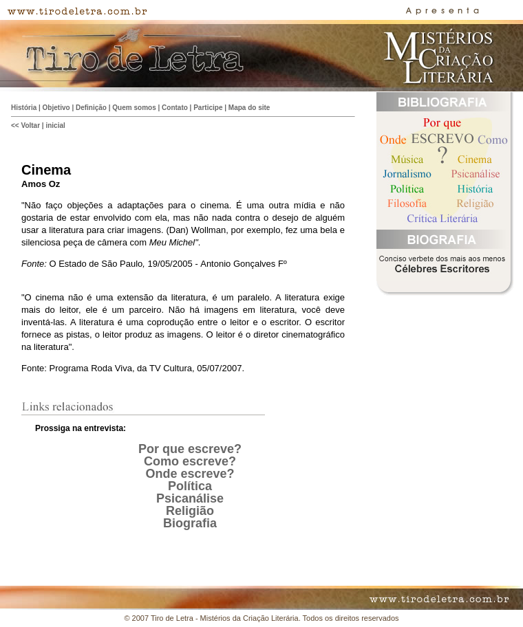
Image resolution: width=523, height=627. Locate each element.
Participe (207, 107)
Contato (175, 107)
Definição (91, 107)
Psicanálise (190, 498)
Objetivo (56, 107)
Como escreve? (190, 461)
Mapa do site (249, 107)
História (23, 107)
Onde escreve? (189, 474)
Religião (190, 511)
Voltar (30, 125)
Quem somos (134, 107)
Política (190, 486)
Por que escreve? (190, 449)
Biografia (190, 523)
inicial (55, 125)
